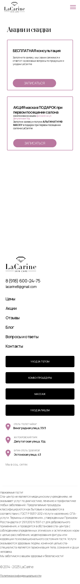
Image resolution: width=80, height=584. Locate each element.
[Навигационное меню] (73, 7)
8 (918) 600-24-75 (23, 281)
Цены (10, 299)
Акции (11, 308)
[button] (34, 83)
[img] (21, 264)
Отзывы (13, 317)
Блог (10, 327)
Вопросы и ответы (22, 336)
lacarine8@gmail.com (21, 286)
